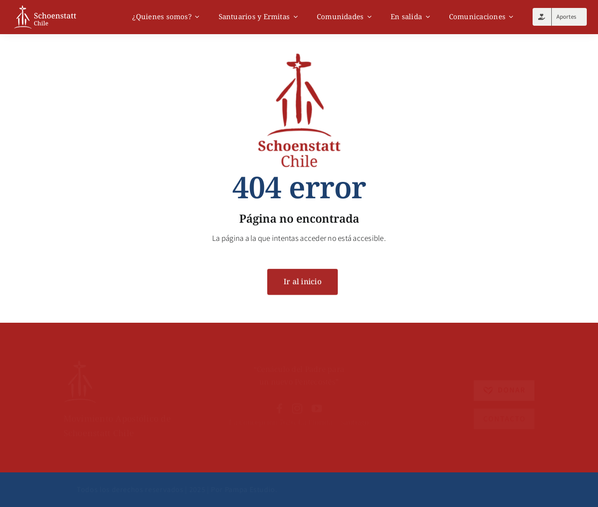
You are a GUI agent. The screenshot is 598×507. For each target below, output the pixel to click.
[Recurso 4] (504, 406)
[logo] (45, 9)
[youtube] (317, 402)
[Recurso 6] (80, 357)
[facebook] (279, 402)
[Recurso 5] (504, 376)
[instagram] (297, 402)
